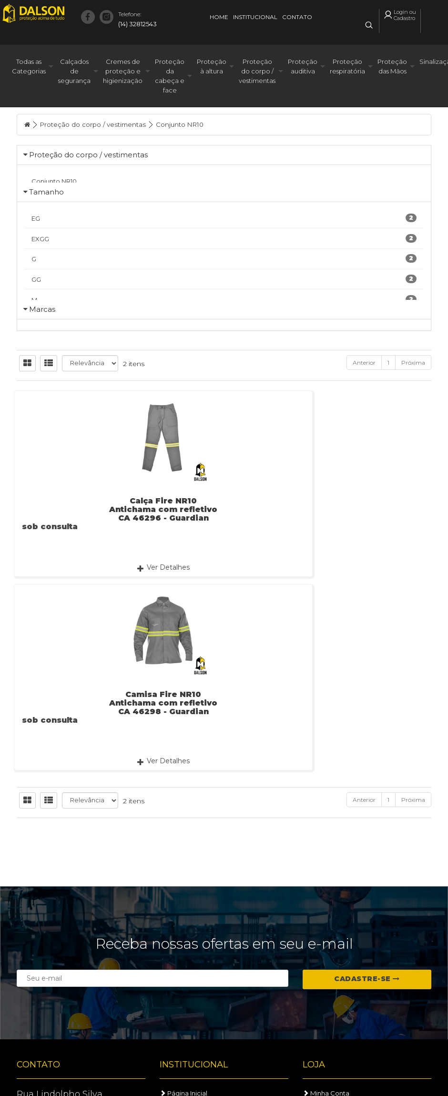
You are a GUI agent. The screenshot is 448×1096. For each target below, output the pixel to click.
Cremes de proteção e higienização (123, 73)
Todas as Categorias (29, 68)
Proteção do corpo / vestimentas (257, 73)
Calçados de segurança (74, 73)
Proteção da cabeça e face (169, 78)
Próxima (413, 446)
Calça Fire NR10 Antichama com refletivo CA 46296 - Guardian (81, 593)
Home (219, 16)
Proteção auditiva (302, 68)
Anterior (364, 446)
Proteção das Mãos (392, 68)
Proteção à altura (211, 68)
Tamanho (46, 210)
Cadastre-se (367, 978)
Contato (297, 16)
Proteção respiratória (347, 68)
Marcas (42, 369)
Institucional (255, 16)
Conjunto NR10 (186, 126)
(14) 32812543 (137, 18)
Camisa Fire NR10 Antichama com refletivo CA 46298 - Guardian (224, 593)
